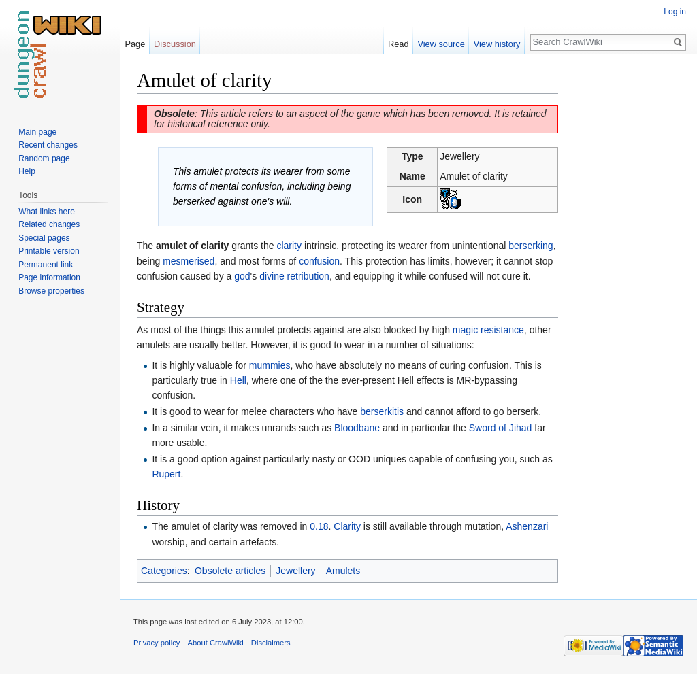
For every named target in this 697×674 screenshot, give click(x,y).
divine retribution (294, 276)
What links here (46, 211)
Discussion (175, 44)
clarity (289, 245)
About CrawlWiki (216, 643)
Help (26, 171)
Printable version (48, 251)
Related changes (49, 224)
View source (440, 44)
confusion (319, 261)
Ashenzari (527, 526)
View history (497, 44)
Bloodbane (357, 427)
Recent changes (48, 145)
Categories (164, 570)
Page (135, 44)
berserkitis (382, 411)
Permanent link (45, 264)
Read (398, 44)
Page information (49, 277)
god (242, 276)
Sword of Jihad (500, 427)
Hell (238, 380)
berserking (530, 245)
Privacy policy (156, 643)
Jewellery (295, 570)
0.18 (319, 526)
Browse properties (51, 291)
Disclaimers (271, 643)
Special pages (43, 238)
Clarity (347, 526)
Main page (37, 132)
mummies (270, 365)
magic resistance (488, 329)
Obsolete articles (230, 570)
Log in (675, 11)
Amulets (343, 570)
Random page (43, 158)
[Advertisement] (626, 272)
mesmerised (188, 261)
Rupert (166, 474)
